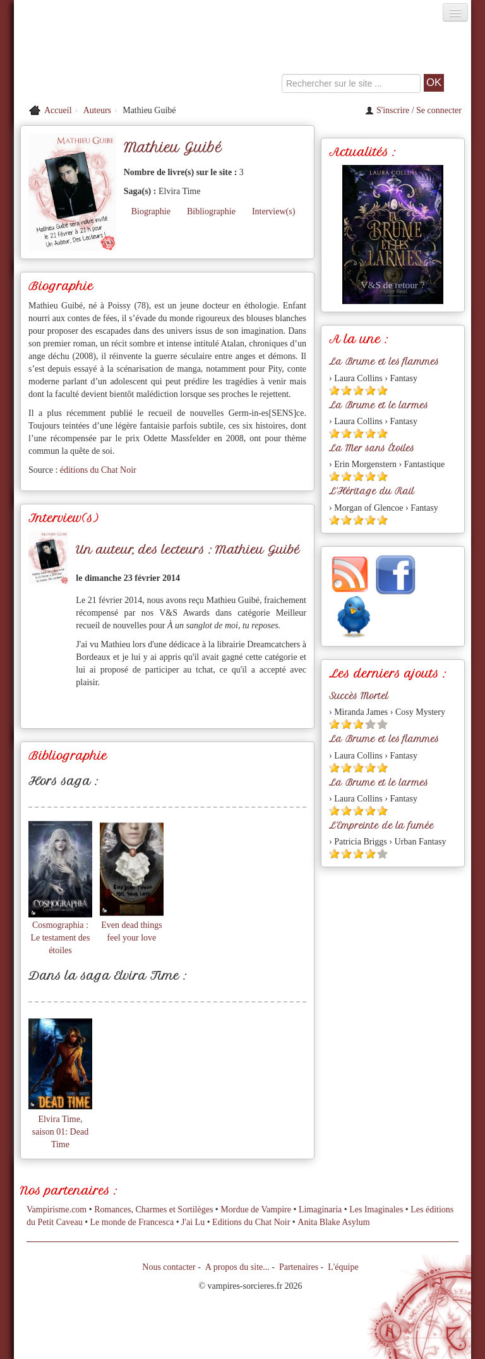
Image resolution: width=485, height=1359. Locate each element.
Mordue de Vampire (255, 1209)
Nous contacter (168, 1267)
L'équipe (343, 1267)
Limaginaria (320, 1209)
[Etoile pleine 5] (382, 390)
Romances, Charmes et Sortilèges (153, 1209)
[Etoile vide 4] (370, 724)
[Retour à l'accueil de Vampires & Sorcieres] (86, 59)
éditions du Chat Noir (98, 470)
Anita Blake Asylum (333, 1222)
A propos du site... (237, 1267)
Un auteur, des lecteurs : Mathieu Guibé (188, 549)
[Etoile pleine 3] (358, 390)
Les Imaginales (376, 1209)
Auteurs (97, 110)
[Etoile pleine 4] (370, 390)
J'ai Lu (193, 1222)
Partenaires (298, 1267)
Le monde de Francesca (132, 1222)
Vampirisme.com (57, 1209)
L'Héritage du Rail (371, 491)
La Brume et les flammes (384, 362)
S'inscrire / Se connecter (413, 110)
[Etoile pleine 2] (346, 390)
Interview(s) (273, 211)
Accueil (58, 110)
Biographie (151, 211)
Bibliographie (211, 211)
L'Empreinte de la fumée (381, 825)
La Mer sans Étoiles (371, 448)
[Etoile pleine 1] (334, 390)
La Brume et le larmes (378, 405)
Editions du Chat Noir (251, 1222)
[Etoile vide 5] (382, 724)
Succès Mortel (358, 696)
